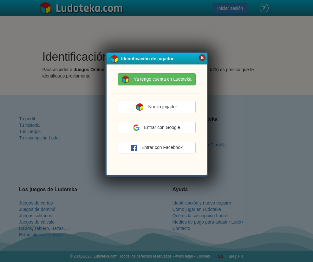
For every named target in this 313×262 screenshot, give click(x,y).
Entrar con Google (156, 127)
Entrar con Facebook (157, 148)
